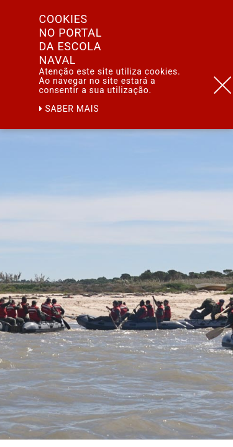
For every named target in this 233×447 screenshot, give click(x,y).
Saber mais (69, 109)
